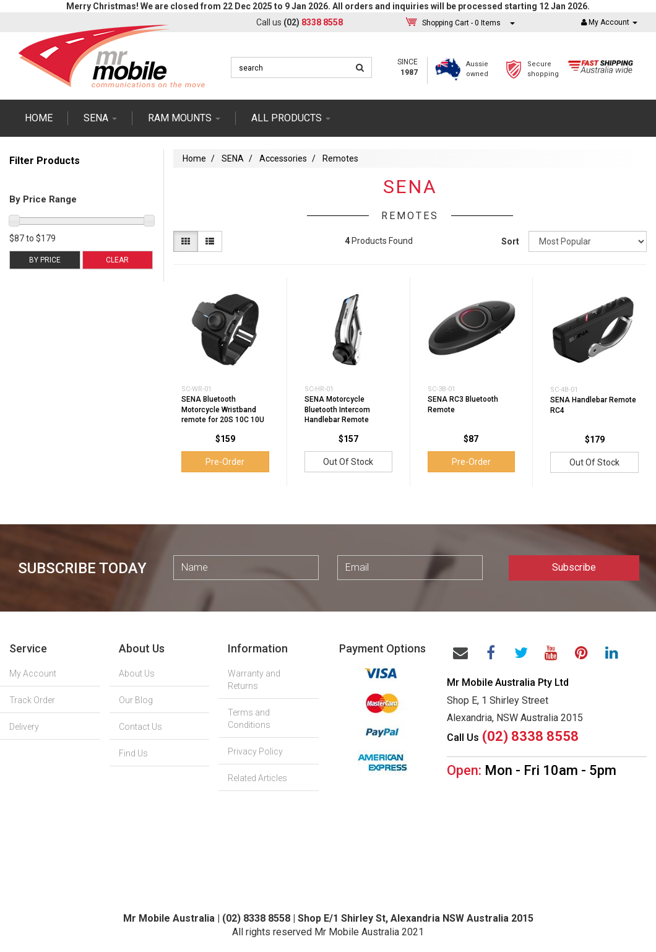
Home (39, 118)
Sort (510, 241)
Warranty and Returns (254, 680)
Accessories (283, 158)
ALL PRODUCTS (290, 118)
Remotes (340, 158)
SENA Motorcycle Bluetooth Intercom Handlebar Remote (337, 410)
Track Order (32, 700)
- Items (461, 22)
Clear (117, 260)
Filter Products (44, 161)
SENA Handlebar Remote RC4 (593, 405)
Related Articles (257, 778)
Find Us (133, 753)
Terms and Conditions (249, 719)
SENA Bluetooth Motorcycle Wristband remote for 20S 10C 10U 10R (222, 415)
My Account (32, 673)
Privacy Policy (255, 751)
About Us (137, 673)
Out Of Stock (348, 462)
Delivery (24, 727)
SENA (100, 118)
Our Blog (136, 700)
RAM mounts (184, 118)
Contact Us (140, 727)
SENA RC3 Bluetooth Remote (463, 404)
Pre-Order (224, 462)
